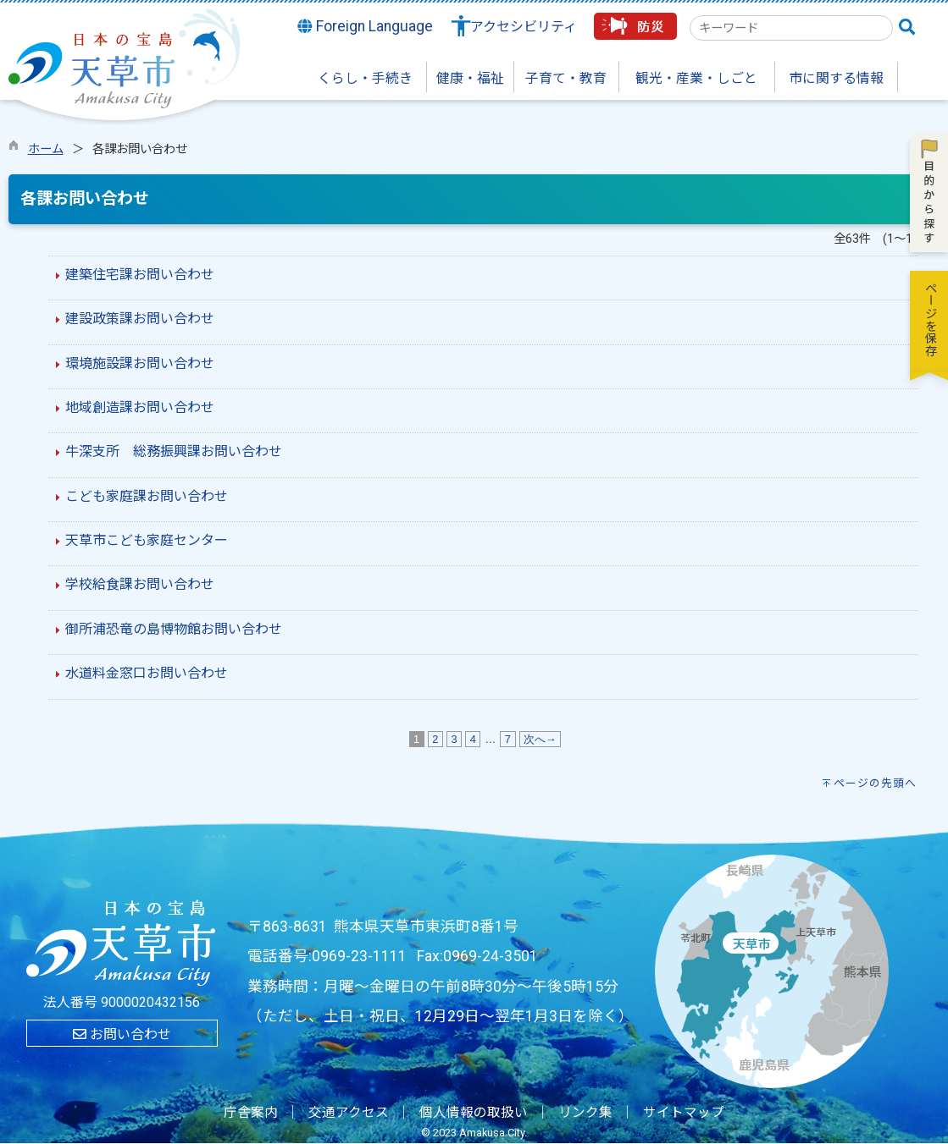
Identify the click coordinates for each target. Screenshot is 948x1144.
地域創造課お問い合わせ (139, 407)
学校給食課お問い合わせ (139, 584)
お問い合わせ (122, 1034)
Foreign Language (365, 26)
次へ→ (540, 739)
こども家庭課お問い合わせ (146, 496)
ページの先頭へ (875, 783)
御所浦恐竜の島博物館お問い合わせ (173, 629)
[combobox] (791, 28)
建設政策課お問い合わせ (139, 319)
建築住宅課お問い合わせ (139, 275)
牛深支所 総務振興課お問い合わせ (173, 451)
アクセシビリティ (523, 27)
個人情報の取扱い (473, 1112)
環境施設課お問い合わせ (139, 363)
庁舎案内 (251, 1112)
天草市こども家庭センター (146, 540)
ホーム (46, 149)
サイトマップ (683, 1112)
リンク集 (585, 1112)
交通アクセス (348, 1112)
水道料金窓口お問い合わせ (146, 673)
